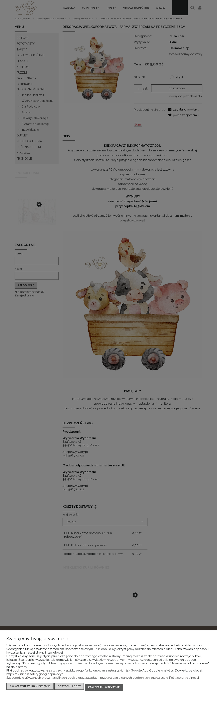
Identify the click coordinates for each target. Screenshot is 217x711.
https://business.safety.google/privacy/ (34, 676)
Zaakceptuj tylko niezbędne (30, 688)
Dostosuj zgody (69, 688)
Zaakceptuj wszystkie (104, 688)
